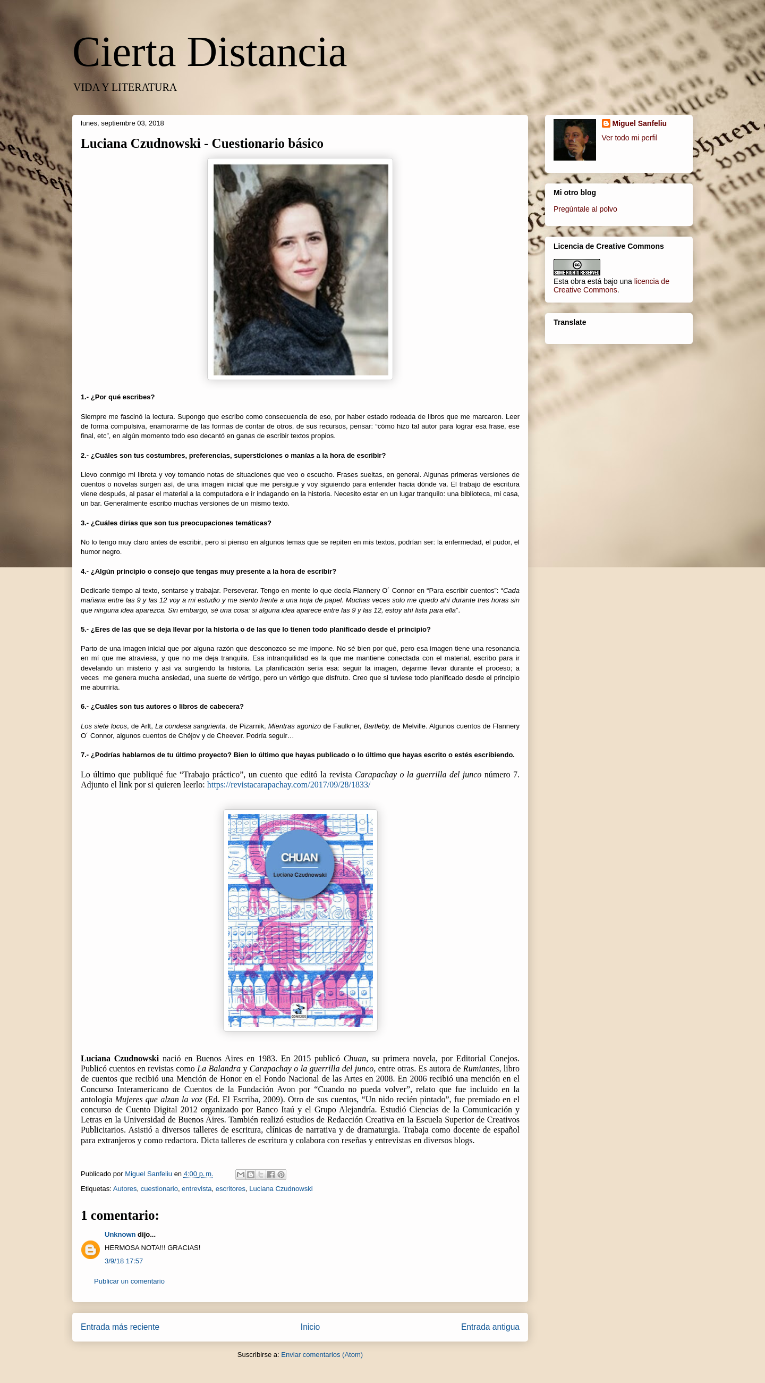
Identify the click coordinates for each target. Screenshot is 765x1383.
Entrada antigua (490, 1326)
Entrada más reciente (120, 1326)
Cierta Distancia (209, 51)
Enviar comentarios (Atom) (322, 1355)
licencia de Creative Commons (611, 285)
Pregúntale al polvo (585, 209)
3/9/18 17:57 (124, 1261)
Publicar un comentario (129, 1281)
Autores (125, 1189)
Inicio (310, 1326)
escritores (230, 1189)
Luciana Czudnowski (280, 1189)
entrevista (196, 1189)
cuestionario (159, 1189)
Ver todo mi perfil (630, 137)
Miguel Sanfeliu (640, 123)
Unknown (120, 1234)
